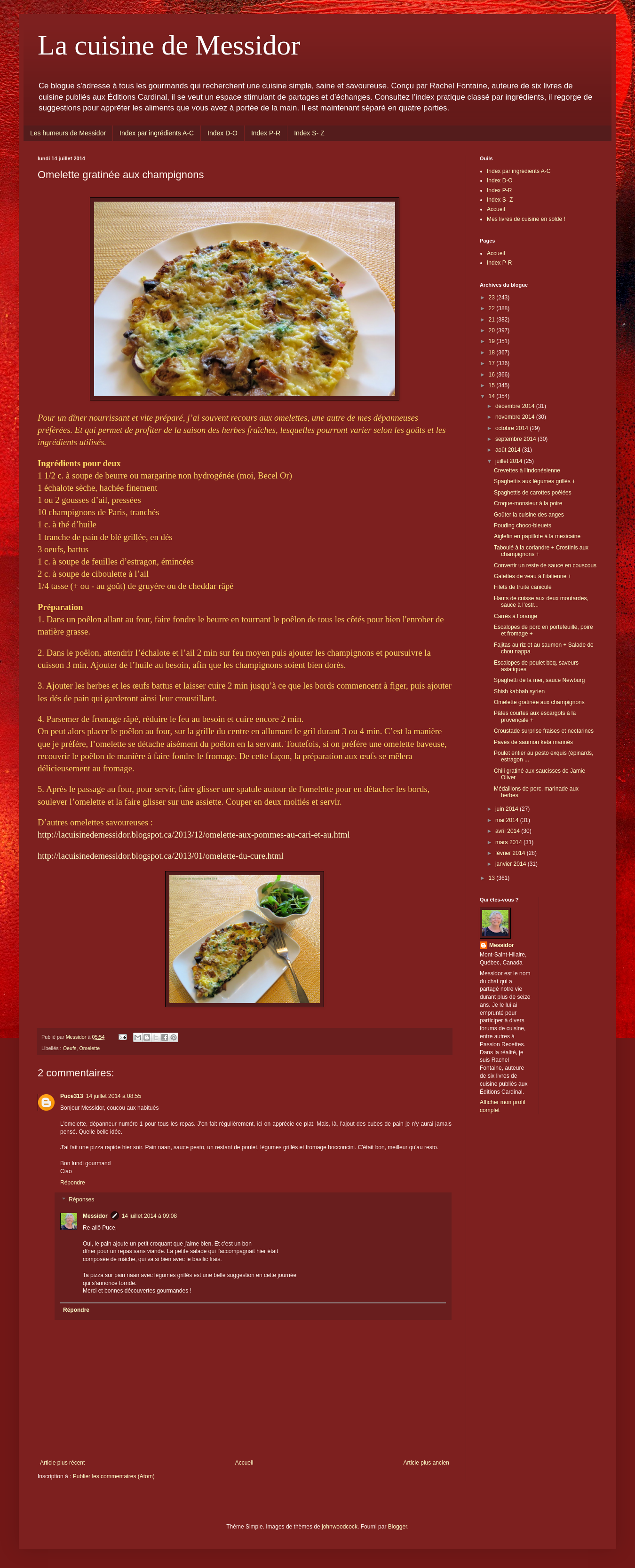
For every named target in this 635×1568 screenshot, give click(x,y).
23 (493, 297)
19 (493, 341)
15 (493, 385)
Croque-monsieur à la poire (528, 503)
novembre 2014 (515, 417)
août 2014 (508, 450)
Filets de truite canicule (523, 587)
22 (493, 308)
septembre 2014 (516, 439)
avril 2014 (508, 831)
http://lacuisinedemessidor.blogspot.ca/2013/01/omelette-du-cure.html (161, 856)
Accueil (244, 1462)
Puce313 (71, 1096)
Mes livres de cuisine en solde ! (526, 219)
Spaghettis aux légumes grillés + (534, 481)
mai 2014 (507, 820)
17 (493, 363)
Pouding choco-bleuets (522, 525)
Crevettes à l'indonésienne (527, 470)
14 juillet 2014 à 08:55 (113, 1096)
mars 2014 (509, 842)
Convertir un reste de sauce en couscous (545, 565)
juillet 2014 (509, 461)
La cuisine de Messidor (169, 45)
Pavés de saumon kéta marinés (533, 742)
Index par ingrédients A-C (156, 133)
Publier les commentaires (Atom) (114, 1476)
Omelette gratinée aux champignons (539, 702)
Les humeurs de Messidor (68, 133)
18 (493, 352)
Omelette (89, 1048)
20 (493, 330)
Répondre (72, 1182)
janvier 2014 (511, 864)
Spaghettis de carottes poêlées (533, 492)
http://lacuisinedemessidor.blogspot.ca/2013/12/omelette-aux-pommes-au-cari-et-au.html (194, 834)
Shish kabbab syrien (519, 691)
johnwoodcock (339, 1526)
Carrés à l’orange (515, 616)
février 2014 (511, 853)
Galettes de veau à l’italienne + (532, 576)
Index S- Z (309, 133)
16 (493, 374)
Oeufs (70, 1048)
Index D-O (222, 133)
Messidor (95, 1216)
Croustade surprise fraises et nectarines (544, 731)
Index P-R (265, 133)
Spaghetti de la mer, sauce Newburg (539, 680)
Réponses (81, 1199)
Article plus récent (62, 1462)
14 (493, 396)
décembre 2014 (515, 406)
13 (493, 878)
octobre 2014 (512, 428)
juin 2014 (507, 809)
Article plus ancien (426, 1462)
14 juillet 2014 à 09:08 (149, 1216)
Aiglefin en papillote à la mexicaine (537, 536)
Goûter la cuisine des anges (529, 514)
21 (493, 319)
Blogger (397, 1526)
